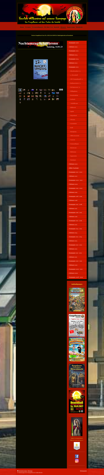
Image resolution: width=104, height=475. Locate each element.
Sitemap (30, 471)
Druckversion (22, 471)
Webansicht (83, 471)
